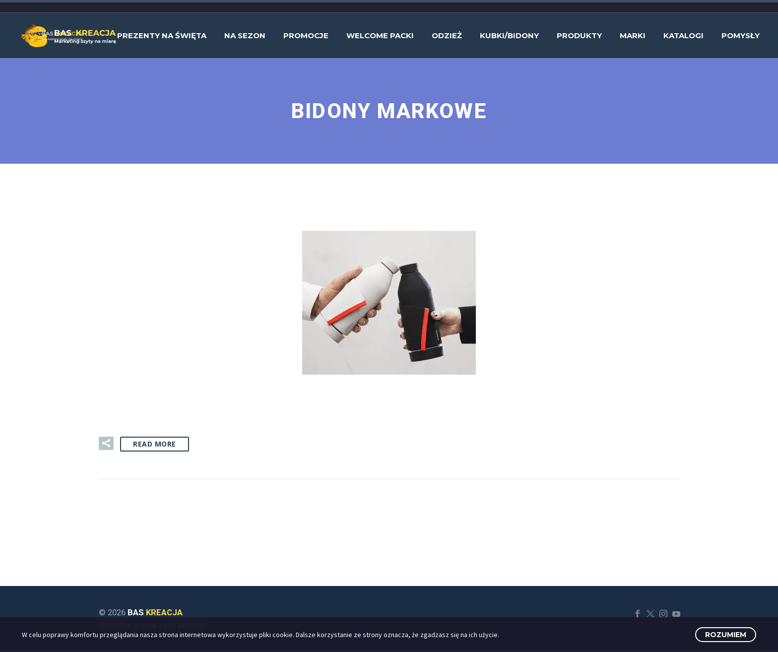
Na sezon (244, 35)
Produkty (579, 35)
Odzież (447, 35)
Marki (633, 35)
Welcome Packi (380, 35)
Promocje (305, 35)
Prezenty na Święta (161, 35)
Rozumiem (725, 634)
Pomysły (740, 35)
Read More (154, 445)
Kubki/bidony (509, 35)
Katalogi (683, 35)
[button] (106, 444)
